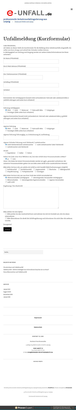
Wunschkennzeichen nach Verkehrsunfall (15, 272)
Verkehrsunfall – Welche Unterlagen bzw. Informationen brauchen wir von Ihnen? (26, 269)
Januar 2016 (6, 297)
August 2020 (7, 292)
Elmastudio (69, 387)
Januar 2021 (6, 289)
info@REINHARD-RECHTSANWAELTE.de (40, 352)
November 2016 (8, 294)
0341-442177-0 (38, 348)
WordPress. (51, 387)
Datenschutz (38, 327)
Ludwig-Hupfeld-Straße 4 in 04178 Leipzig (38, 3)
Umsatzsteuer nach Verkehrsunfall (13, 267)
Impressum (38, 318)
